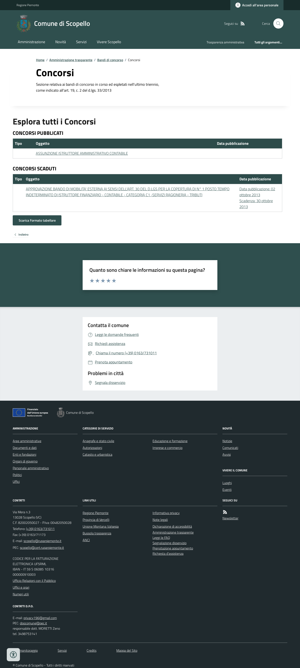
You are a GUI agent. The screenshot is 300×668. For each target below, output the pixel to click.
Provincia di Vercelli (96, 519)
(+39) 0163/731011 (40, 528)
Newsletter (230, 518)
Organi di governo (25, 461)
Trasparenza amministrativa (225, 42)
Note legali (160, 519)
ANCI (86, 539)
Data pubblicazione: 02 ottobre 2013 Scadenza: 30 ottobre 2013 (257, 198)
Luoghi (227, 482)
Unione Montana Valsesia (101, 526)
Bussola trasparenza (97, 533)
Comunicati (230, 447)
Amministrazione (31, 42)
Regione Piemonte (28, 5)
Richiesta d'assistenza (168, 553)
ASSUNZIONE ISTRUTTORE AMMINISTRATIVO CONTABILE (82, 153)
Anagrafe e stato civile (98, 440)
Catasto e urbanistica (97, 454)
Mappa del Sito (126, 650)
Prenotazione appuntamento (173, 548)
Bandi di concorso (110, 59)
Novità (60, 42)
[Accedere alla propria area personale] (256, 5)
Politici (17, 474)
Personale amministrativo (31, 468)
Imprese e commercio (167, 447)
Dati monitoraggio (25, 650)
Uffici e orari (21, 587)
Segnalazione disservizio (169, 542)
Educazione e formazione (170, 440)
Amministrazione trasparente (70, 59)
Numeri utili (21, 594)
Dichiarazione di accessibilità (172, 526)
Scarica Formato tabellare (37, 220)
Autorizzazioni (92, 447)
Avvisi (226, 454)
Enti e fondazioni (24, 454)
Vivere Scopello (109, 42)
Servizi (81, 42)
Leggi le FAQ (161, 537)
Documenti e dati (25, 447)
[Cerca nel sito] (276, 23)
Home (40, 59)
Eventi (227, 489)
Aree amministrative (27, 440)
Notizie (227, 440)
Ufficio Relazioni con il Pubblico (34, 580)
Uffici (16, 481)
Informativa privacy (166, 512)
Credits (91, 650)
